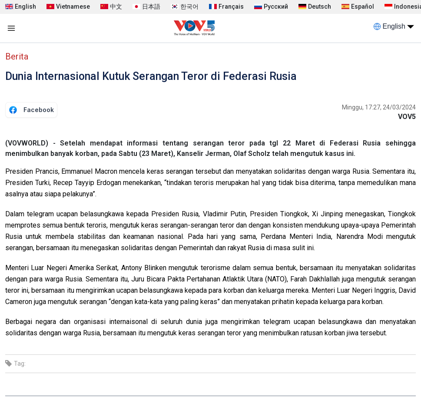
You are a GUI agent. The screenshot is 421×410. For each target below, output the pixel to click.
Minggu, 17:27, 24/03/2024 (379, 107)
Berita (16, 56)
